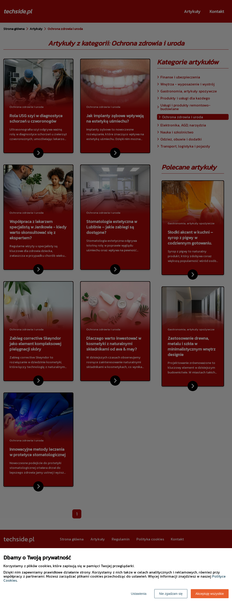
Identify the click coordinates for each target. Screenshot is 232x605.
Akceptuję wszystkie (210, 593)
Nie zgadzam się (171, 593)
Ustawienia (138, 593)
